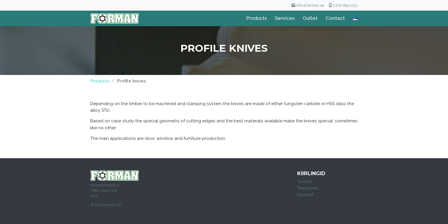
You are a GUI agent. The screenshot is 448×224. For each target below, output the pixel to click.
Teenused (307, 188)
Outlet (310, 18)
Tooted (304, 181)
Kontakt (305, 194)
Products (256, 18)
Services (285, 18)
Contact (335, 18)
